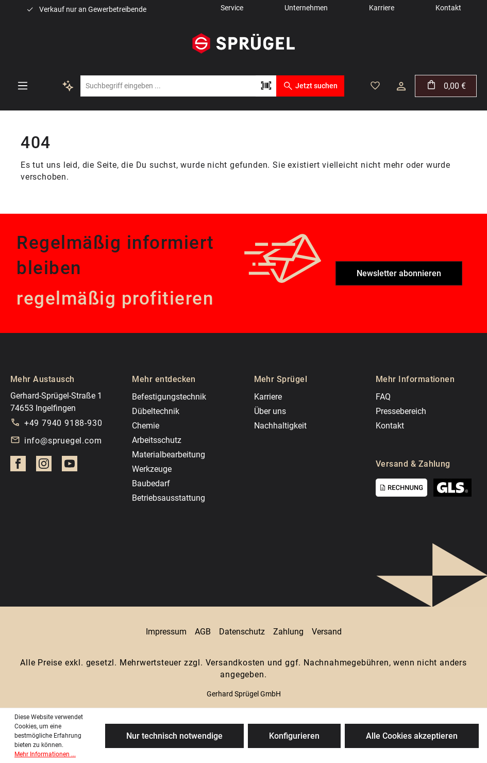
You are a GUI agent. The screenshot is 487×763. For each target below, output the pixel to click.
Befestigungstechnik (169, 397)
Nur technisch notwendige (174, 736)
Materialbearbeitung (168, 454)
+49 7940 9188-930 (63, 423)
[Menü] (22, 85)
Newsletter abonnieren (399, 273)
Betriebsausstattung (168, 498)
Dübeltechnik (155, 411)
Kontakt (390, 426)
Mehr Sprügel (281, 379)
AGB (203, 632)
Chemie (145, 426)
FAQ (383, 397)
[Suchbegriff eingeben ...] (168, 86)
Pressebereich (401, 411)
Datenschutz (242, 632)
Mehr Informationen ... (45, 754)
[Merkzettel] (375, 85)
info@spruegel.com (63, 441)
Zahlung (288, 632)
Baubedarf (151, 483)
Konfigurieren (294, 736)
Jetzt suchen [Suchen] (310, 86)
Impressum (166, 632)
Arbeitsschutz (156, 440)
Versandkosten (235, 662)
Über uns (270, 411)
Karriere (268, 397)
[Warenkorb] (446, 86)
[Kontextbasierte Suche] (68, 85)
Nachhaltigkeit (280, 426)
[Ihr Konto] (401, 86)
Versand (327, 632)
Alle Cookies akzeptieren (412, 736)
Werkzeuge (152, 469)
